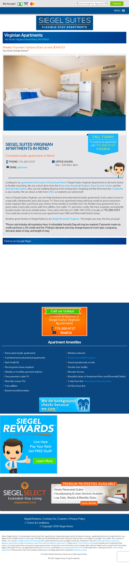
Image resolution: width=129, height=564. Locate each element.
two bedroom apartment (56, 543)
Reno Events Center (101, 185)
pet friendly (46, 547)
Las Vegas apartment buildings (28, 541)
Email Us (66, 332)
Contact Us (49, 518)
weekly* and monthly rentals (83, 543)
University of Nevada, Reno (98, 381)
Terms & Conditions (37, 522)
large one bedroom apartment (31, 543)
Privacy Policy (77, 518)
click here (22, 167)
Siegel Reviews (32, 518)
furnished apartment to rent (73, 547)
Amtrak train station (16, 188)
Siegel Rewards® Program (81, 357)
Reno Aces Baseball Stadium (74, 185)
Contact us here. (80, 550)
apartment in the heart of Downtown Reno (43, 182)
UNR (51, 191)
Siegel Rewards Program (65, 218)
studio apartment (103, 541)
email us (104, 148)
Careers (62, 518)
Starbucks (117, 188)
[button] (117, 10)
